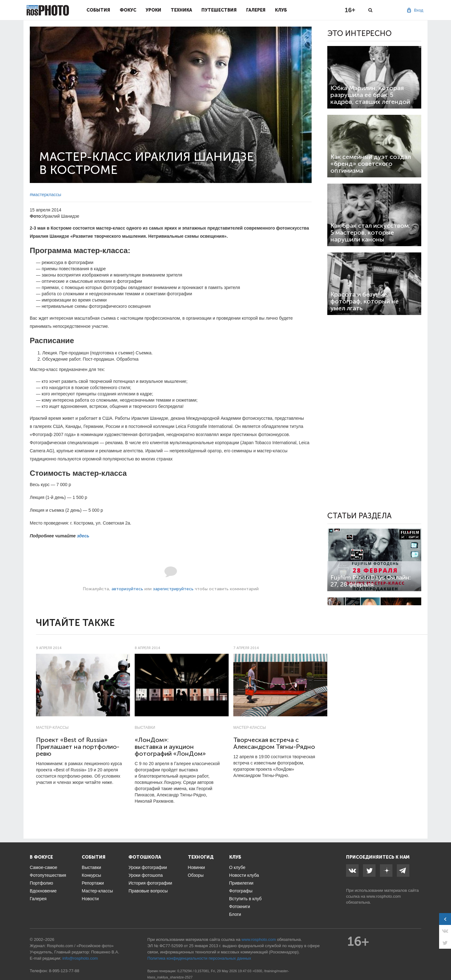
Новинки (196, 867)
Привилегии (241, 883)
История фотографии (150, 883)
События (98, 10)
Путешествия (219, 10)
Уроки (153, 10)
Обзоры (196, 875)
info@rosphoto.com (80, 958)
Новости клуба (244, 875)
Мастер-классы (52, 727)
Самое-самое (43, 867)
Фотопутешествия (48, 875)
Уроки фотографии (147, 867)
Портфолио (41, 883)
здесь (83, 535)
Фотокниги (239, 906)
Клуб (281, 10)
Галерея (256, 10)
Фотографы (240, 890)
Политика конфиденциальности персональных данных (199, 958)
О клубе (237, 867)
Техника (181, 10)
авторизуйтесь (127, 588)
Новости (90, 898)
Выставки (145, 727)
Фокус (128, 10)
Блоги (235, 914)
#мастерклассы (45, 194)
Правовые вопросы (148, 890)
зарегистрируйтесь (173, 588)
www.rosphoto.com (383, 896)
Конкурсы (91, 875)
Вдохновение (43, 890)
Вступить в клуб (245, 898)
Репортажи (93, 883)
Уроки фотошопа (145, 875)
